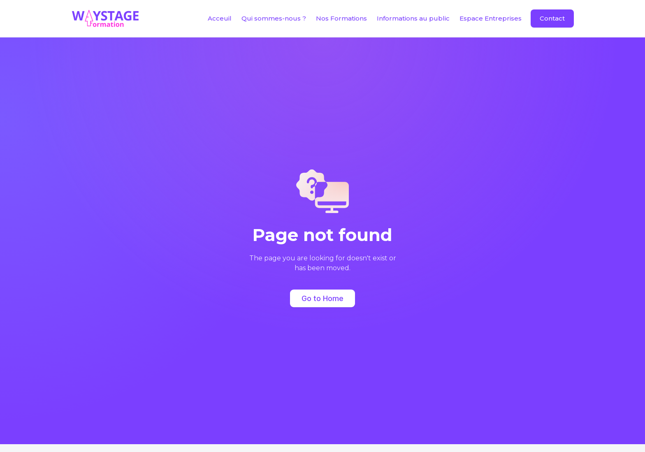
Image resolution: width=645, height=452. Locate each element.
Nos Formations (341, 18)
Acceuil (220, 18)
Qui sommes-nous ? (273, 18)
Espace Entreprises (490, 18)
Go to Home (322, 298)
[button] (413, 18)
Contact (552, 18)
